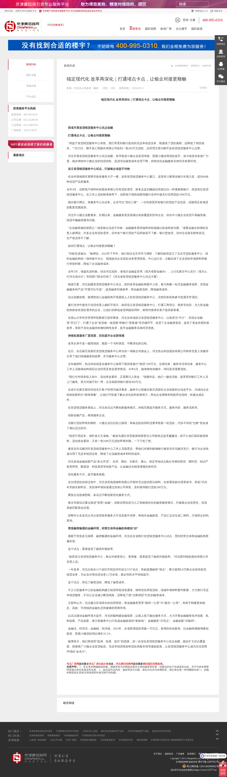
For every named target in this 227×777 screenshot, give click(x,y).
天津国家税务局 (71, 735)
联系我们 (191, 754)
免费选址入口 (201, 11)
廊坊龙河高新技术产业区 (112, 731)
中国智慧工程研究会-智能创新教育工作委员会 (172, 740)
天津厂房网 (71, 740)
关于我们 (158, 754)
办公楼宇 (181, 28)
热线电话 (221, 44)
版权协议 (169, 754)
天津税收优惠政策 (88, 740)
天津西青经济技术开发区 (67, 731)
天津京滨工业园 (90, 731)
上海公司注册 (56, 740)
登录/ (186, 19)
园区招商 (150, 28)
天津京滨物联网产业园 (138, 731)
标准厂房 (166, 28)
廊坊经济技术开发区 (161, 731)
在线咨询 (221, 56)
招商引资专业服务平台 (26, 11)
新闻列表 (31, 64)
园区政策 (197, 28)
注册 (192, 19)
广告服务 (180, 754)
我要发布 (218, 11)
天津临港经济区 (125, 740)
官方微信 (221, 81)
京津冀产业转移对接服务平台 (72, 11)
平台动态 (31, 96)
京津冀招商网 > (182, 66)
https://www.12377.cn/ (205, 770)
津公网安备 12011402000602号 (200, 766)
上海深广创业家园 (37, 740)
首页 (122, 28)
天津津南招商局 (36, 735)
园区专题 (31, 75)
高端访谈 (31, 86)
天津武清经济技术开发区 (40, 731)
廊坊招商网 (142, 740)
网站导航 (9, 11)
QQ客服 (220, 69)
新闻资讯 (135, 28)
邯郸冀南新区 (53, 735)
